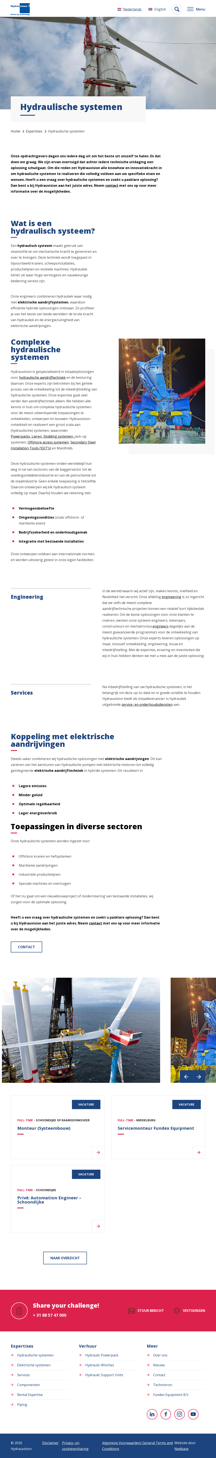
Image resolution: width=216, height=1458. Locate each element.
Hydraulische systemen (35, 1355)
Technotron (162, 1385)
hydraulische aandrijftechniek (42, 377)
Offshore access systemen (48, 442)
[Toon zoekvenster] (175, 9)
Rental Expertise (30, 1394)
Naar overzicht (65, 1258)
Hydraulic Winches (99, 1365)
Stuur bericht (151, 1310)
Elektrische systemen (33, 1365)
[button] (186, 1076)
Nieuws (159, 1365)
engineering (171, 597)
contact (111, 185)
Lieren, (37, 436)
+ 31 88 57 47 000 (49, 1315)
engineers (161, 626)
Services (23, 1375)
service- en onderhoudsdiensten (147, 704)
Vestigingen (194, 1310)
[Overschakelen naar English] (156, 9)
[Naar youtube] (193, 1414)
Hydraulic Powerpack (101, 1355)
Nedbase (181, 1448)
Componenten (28, 1385)
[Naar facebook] (166, 1414)
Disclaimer (50, 1443)
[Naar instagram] (179, 1414)
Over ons (160, 1355)
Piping (22, 1404)
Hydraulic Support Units (104, 1375)
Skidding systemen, (59, 436)
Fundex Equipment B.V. (171, 1394)
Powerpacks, (21, 436)
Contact (26, 947)
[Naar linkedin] (152, 1414)
